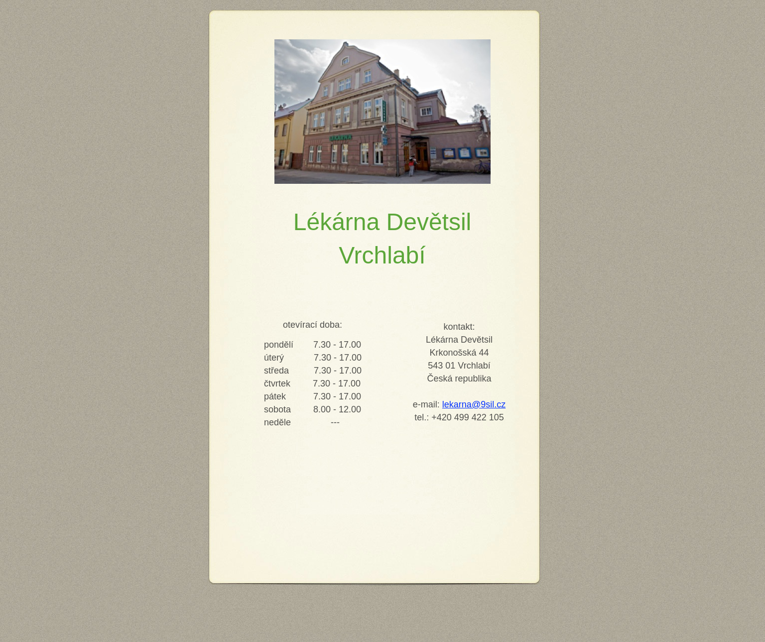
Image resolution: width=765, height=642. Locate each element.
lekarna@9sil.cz (474, 404)
